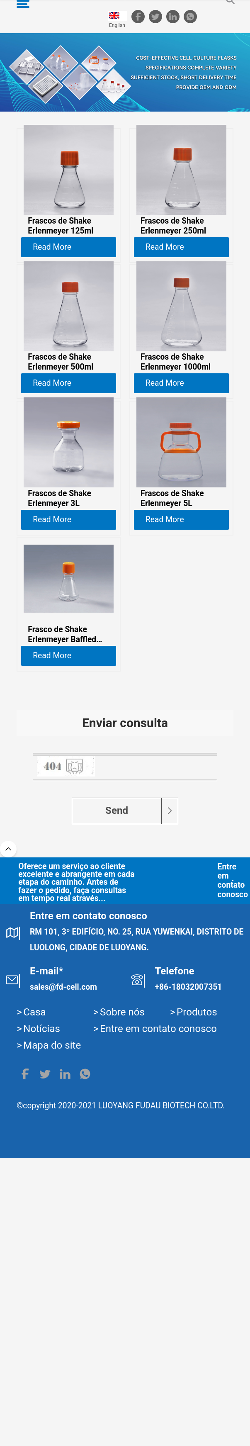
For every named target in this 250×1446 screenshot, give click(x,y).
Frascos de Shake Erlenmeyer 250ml (173, 226)
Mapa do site (52, 1333)
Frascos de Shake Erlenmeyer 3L (59, 543)
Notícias (41, 1317)
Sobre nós (122, 1300)
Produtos (197, 1300)
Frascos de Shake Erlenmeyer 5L (172, 543)
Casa (34, 1300)
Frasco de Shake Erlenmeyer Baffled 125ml (62, 702)
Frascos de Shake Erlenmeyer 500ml (60, 384)
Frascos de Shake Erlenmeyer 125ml (60, 226)
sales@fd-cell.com (63, 1275)
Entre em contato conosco (197, 1168)
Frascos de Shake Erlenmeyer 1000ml (176, 384)
